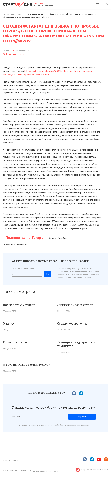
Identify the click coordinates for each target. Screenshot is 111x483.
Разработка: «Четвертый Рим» (94, 470)
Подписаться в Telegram (25, 238)
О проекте (13, 460)
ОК (47, 274)
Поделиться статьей (14, 54)
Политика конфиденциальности (44, 471)
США (12, 50)
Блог (5, 460)
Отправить (82, 417)
